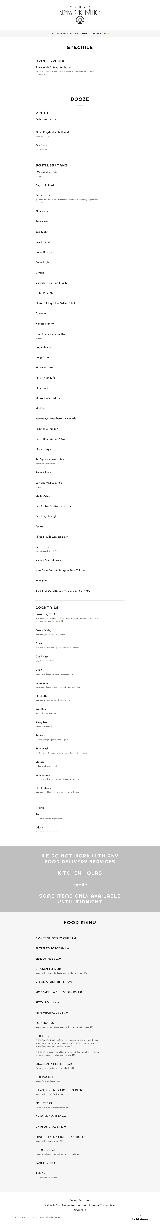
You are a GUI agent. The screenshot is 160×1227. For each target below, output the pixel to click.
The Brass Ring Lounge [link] (64, 34)
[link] (80, 15)
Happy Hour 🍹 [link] (100, 34)
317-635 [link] (77, 1210)
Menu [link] (85, 34)
